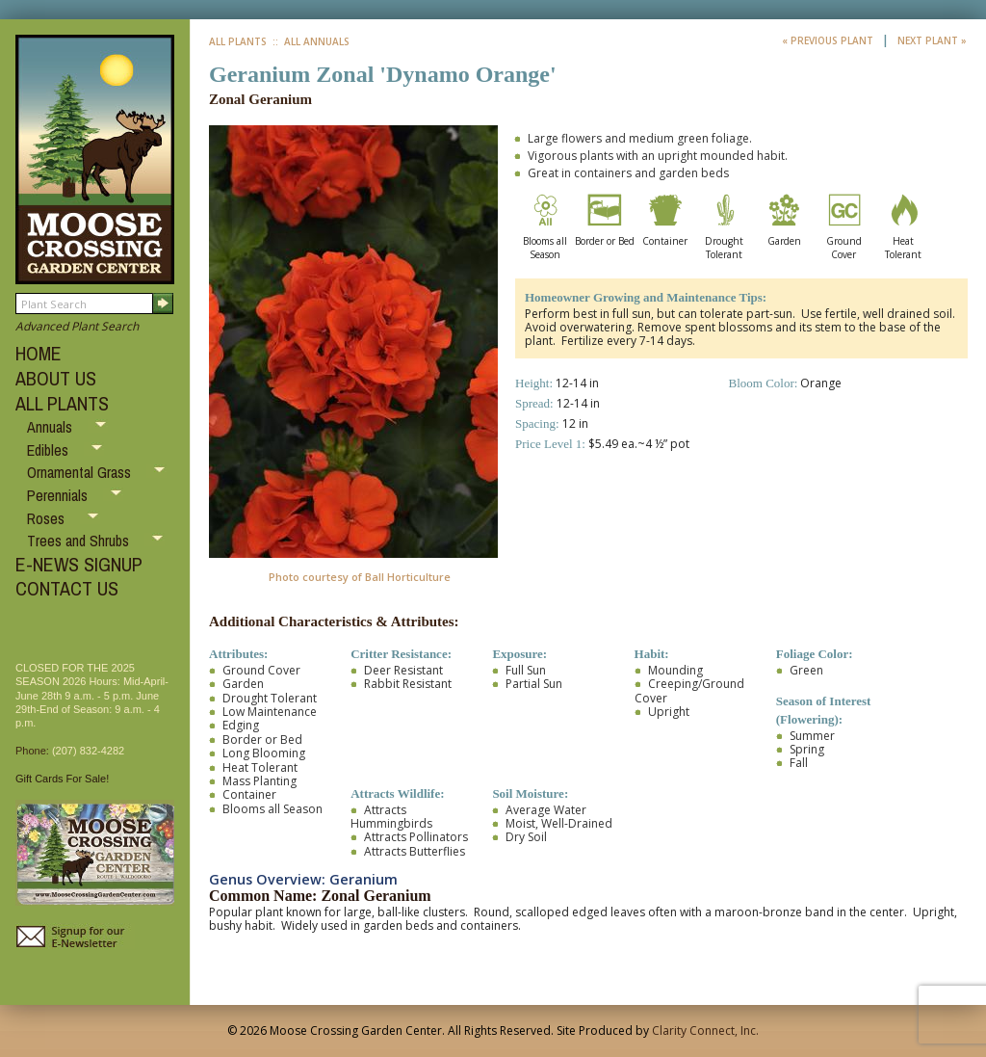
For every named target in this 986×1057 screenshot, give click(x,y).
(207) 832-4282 (88, 750)
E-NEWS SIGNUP (79, 564)
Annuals (51, 426)
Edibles (49, 450)
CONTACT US (66, 588)
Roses (47, 518)
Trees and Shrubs (80, 540)
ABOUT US (55, 378)
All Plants (238, 41)
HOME (38, 353)
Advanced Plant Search (77, 326)
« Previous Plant (829, 40)
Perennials (59, 495)
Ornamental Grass (81, 472)
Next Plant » (932, 40)
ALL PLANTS (62, 403)
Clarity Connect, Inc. (705, 1030)
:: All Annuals (310, 41)
